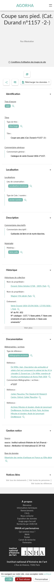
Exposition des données (27, 518)
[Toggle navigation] (51, 5)
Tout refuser (23, 579)
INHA (27, 534)
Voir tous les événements (16, 480)
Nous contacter (27, 516)
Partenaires (27, 542)
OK (9, 579)
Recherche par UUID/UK (27, 524)
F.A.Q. (27, 513)
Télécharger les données (35, 82)
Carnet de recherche (27, 539)
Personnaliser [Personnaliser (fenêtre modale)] (41, 579)
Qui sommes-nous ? (27, 531)
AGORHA (25, 5)
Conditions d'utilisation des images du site (27, 62)
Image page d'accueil (27, 521)
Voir (28, 327)
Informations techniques (27, 508)
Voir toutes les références (41, 483)
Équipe (27, 537)
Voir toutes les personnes (39, 480)
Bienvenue (27, 505)
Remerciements (27, 510)
